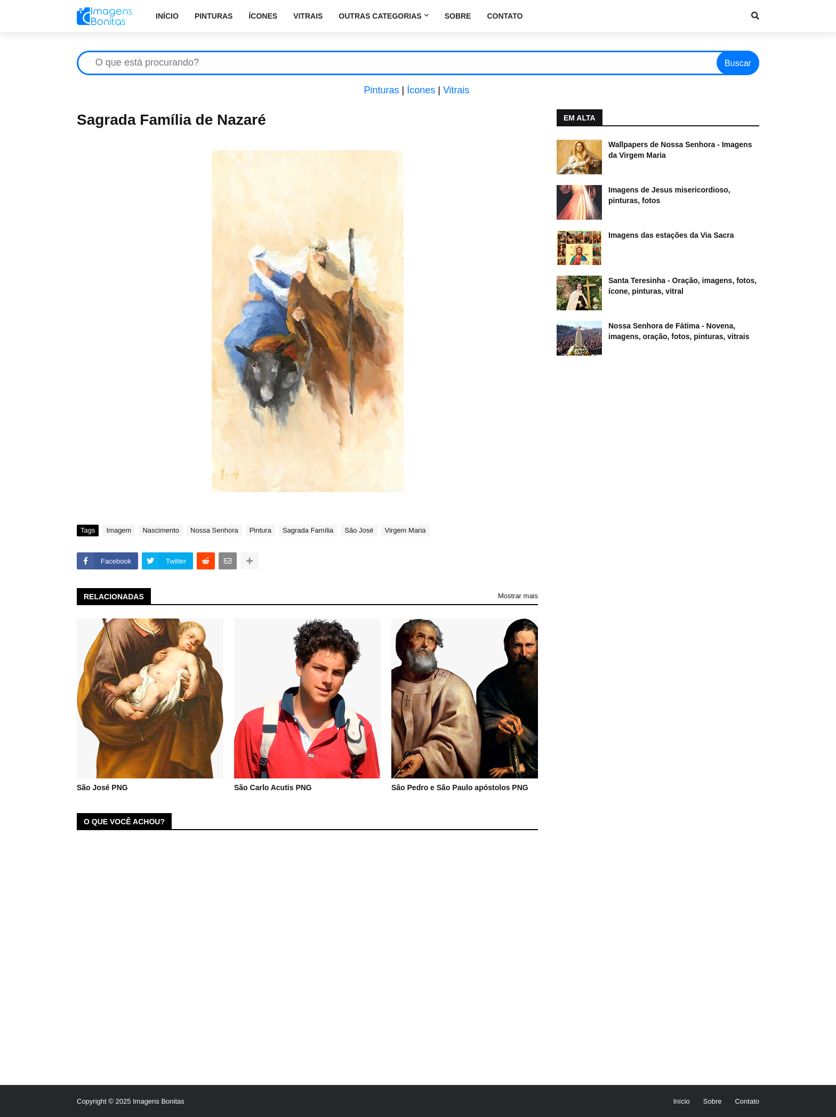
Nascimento (160, 530)
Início (681, 1101)
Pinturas (381, 90)
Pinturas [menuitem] (214, 16)
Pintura (260, 530)
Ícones (421, 90)
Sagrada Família (308, 530)
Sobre (712, 1101)
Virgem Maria (405, 530)
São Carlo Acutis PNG (273, 787)
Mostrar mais (518, 596)
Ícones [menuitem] (262, 16)
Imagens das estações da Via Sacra (671, 235)
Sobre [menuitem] (458, 16)
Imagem (118, 530)
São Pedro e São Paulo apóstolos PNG (459, 787)
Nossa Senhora (214, 530)
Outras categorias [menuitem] (380, 16)
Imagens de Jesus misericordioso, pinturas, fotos (669, 195)
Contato (747, 1101)
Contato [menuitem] (504, 16)
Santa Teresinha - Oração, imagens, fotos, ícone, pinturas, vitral (682, 285)
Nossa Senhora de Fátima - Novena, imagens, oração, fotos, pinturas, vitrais (679, 331)
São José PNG (102, 787)
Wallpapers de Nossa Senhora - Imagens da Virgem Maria (680, 149)
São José (358, 530)
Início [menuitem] (167, 16)
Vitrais (456, 90)
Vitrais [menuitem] (308, 16)
